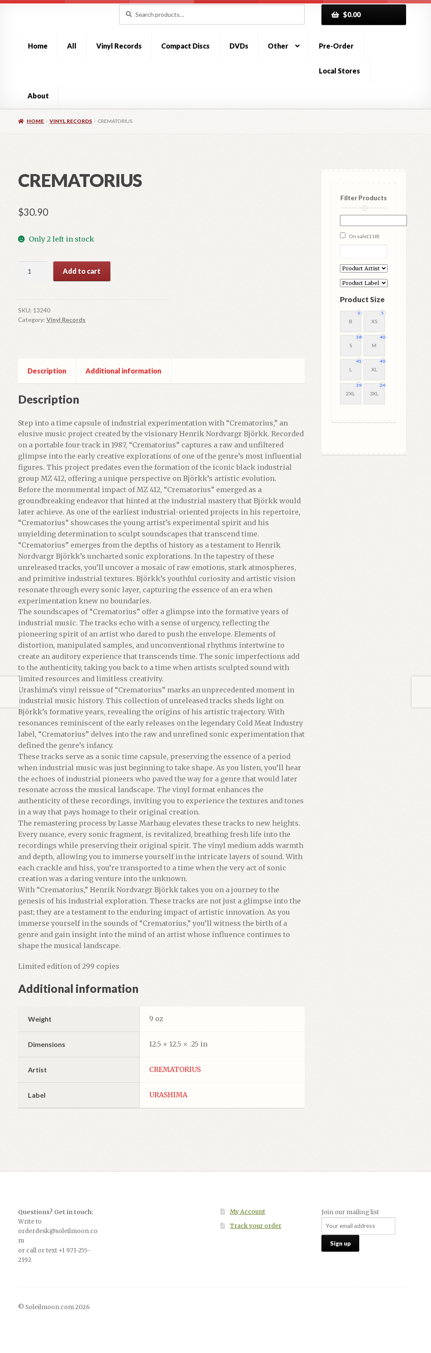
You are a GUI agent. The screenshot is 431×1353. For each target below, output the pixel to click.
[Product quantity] (32, 271)
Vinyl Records (119, 46)
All (71, 46)
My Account (247, 1211)
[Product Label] (364, 283)
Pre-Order (336, 46)
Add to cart (82, 271)
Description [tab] (47, 371)
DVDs (238, 46)
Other (278, 46)
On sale (364, 236)
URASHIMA (168, 1094)
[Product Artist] (364, 268)
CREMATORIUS (175, 1069)
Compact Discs (185, 46)
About (38, 96)
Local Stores (339, 71)
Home (38, 46)
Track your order (255, 1226)
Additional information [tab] (123, 371)
